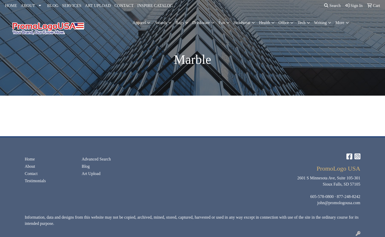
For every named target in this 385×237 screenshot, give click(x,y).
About (30, 166)
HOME (11, 5)
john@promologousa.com (338, 203)
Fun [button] (222, 22)
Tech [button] (301, 22)
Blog (86, 166)
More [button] (339, 22)
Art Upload (91, 173)
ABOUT (28, 5)
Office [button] (284, 22)
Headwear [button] (242, 22)
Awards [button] (160, 22)
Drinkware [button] (201, 22)
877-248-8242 (348, 196)
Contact (31, 173)
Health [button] (264, 22)
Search (332, 5)
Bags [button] (180, 22)
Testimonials (35, 181)
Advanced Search (96, 159)
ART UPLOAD (98, 5)
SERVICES (71, 5)
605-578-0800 (322, 196)
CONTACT (124, 5)
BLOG (53, 5)
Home (30, 159)
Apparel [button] (139, 22)
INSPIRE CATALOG (155, 5)
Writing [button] (320, 22)
